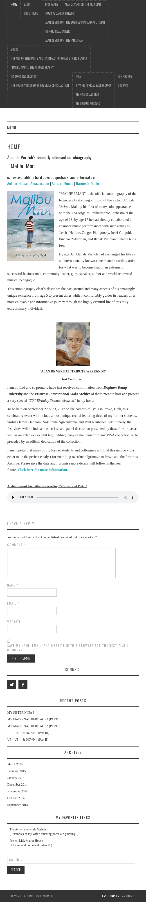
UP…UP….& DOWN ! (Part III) (28, 733)
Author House (17, 183)
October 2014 (16, 798)
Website (14, 621)
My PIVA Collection (87, 94)
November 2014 (17, 791)
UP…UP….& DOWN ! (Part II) (27, 739)
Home (14, 4)
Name (12, 585)
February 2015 (16, 771)
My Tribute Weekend (88, 103)
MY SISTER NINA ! (20, 712)
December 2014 (17, 784)
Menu (11, 127)
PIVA (78, 76)
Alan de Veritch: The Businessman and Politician (75, 22)
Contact (123, 85)
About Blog (31, 13)
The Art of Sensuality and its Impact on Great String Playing (49, 58)
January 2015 (15, 778)
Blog (27, 4)
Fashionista (110, 896)
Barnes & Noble (87, 183)
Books (14, 49)
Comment (16, 544)
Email (13, 603)
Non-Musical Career (57, 31)
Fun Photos (125, 76)
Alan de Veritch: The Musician (83, 4)
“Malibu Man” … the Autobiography (32, 67)
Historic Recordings (24, 76)
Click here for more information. (43, 470)
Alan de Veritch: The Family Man (64, 40)
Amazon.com (39, 183)
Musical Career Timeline (59, 13)
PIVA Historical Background (93, 85)
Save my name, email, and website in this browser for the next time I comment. (67, 647)
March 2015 (14, 764)
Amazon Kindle (62, 183)
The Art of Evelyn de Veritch (27, 829)
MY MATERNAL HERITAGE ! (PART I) (33, 726)
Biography (51, 4)
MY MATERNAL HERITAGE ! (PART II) (34, 719)
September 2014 (17, 805)
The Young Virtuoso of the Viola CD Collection (40, 85)
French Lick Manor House (26, 840)
